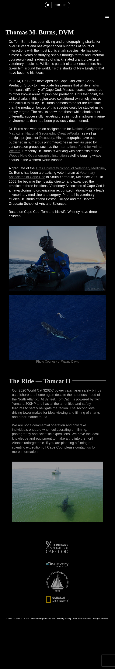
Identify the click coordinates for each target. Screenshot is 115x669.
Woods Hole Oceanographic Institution (38, 155)
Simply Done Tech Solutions (78, 618)
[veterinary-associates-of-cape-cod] (57, 542)
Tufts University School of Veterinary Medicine (70, 168)
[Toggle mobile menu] (107, 16)
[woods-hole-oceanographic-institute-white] (57, 572)
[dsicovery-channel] (57, 563)
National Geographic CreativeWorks (52, 133)
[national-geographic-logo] (57, 597)
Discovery (46, 138)
